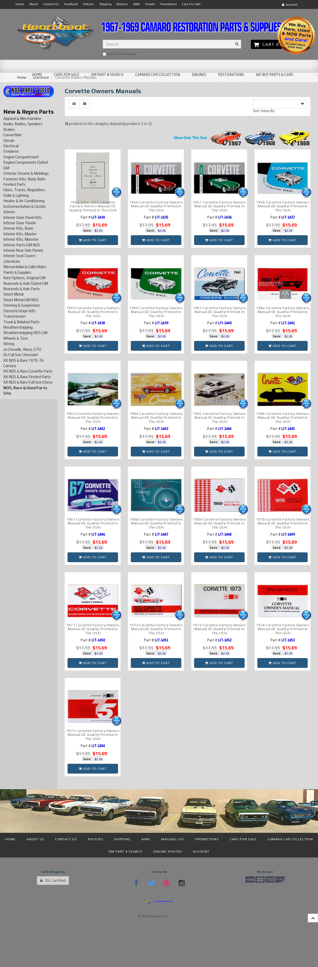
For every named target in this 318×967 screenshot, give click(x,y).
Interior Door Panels (19, 223)
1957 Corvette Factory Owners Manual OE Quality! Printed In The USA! (219, 206)
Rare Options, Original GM (24, 278)
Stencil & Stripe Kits (19, 311)
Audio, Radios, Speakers (23, 124)
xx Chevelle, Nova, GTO (22, 349)
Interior (9, 212)
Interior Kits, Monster (21, 239)
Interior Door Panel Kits (22, 217)
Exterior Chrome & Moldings (26, 173)
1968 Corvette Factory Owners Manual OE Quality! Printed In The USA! (156, 523)
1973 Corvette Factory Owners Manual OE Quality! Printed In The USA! (219, 629)
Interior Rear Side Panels (23, 250)
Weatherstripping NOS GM (25, 332)
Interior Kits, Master (20, 234)
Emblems (11, 151)
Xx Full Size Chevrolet (20, 355)
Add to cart (93, 240)
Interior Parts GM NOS (21, 245)
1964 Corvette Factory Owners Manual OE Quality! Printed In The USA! (156, 418)
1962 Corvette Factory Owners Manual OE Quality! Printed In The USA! (283, 312)
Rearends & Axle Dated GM (25, 283)
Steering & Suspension (21, 305)
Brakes (9, 129)
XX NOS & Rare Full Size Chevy (27, 382)
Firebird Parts (14, 184)
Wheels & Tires (15, 338)
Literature (11, 261)
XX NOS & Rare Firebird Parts (27, 377)
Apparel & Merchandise (22, 118)
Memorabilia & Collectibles (24, 267)
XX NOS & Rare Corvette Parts (28, 371)
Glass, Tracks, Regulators (24, 190)
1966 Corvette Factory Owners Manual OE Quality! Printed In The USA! (283, 418)
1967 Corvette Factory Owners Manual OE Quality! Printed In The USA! (93, 523)
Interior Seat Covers (19, 255)
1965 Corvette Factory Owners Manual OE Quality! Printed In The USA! (219, 418)
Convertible (12, 135)
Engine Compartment (21, 157)
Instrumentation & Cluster (24, 206)
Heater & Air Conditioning (24, 201)
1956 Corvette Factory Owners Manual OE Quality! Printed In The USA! (156, 206)
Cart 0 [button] (266, 44)
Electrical (10, 146)
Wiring (8, 343)
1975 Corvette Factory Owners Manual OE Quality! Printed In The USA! (93, 735)
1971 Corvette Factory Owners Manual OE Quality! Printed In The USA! (93, 629)
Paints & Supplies (17, 272)
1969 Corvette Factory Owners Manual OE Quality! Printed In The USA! (219, 523)
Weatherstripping (18, 327)
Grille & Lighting (16, 195)
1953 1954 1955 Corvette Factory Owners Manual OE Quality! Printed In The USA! (93, 206)
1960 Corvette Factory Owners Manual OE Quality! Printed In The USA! (156, 312)
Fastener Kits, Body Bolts (24, 179)
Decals (9, 140)
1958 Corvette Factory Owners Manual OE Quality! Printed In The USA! (283, 206)
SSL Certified (53, 880)
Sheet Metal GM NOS (20, 300)
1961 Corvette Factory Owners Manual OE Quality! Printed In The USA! (219, 312)
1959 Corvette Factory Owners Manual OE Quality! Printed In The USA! (93, 312)
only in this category (119, 54)
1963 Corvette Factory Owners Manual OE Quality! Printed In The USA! (93, 418)
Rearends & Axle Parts (21, 289)
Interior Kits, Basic (18, 228)
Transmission (14, 316)
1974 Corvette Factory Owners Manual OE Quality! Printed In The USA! (283, 629)
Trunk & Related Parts (21, 322)
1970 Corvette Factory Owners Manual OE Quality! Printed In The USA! (283, 523)
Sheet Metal (13, 294)
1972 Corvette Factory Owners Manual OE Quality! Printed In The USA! (156, 629)
